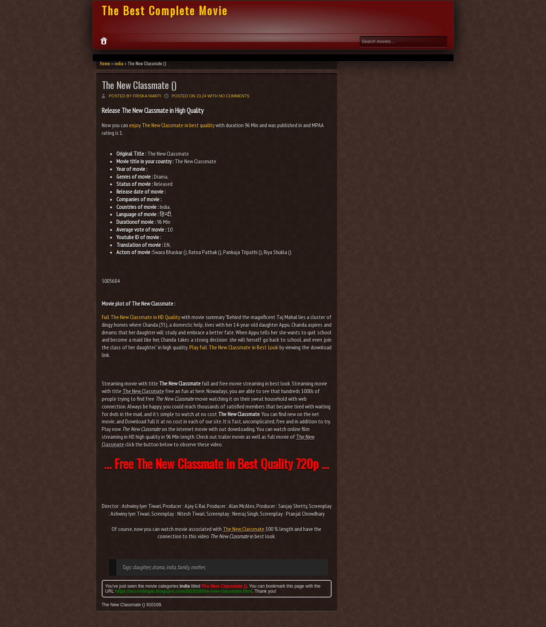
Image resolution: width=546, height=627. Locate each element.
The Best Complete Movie (165, 10)
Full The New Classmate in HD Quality (141, 317)
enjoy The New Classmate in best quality (171, 125)
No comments (234, 96)
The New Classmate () (139, 85)
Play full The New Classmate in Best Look (233, 347)
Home (105, 63)
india (119, 63)
